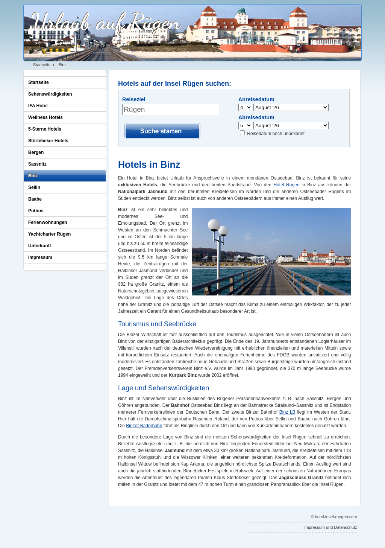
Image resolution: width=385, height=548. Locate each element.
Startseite (41, 64)
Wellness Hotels (45, 117)
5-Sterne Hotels (44, 129)
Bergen (36, 152)
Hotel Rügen (286, 184)
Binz (62, 64)
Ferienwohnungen (47, 222)
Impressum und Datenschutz (330, 527)
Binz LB (287, 412)
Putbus (36, 210)
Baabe (35, 199)
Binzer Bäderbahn (144, 425)
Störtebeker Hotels (48, 140)
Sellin (34, 187)
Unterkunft (39, 245)
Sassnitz (37, 164)
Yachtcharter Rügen (49, 234)
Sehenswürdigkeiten (50, 94)
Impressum (40, 257)
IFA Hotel (38, 105)
